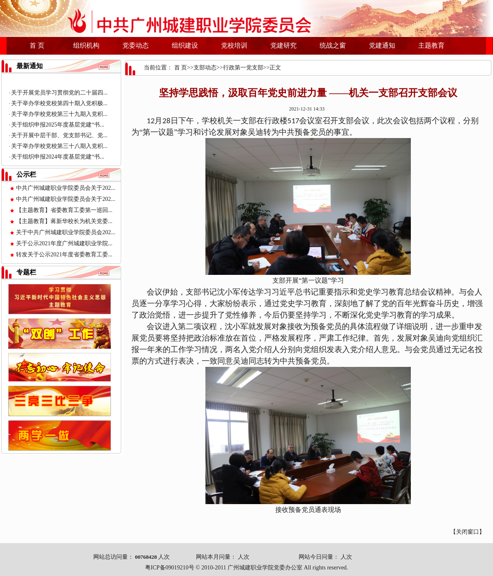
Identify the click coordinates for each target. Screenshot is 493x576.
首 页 (37, 45)
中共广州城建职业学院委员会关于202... (65, 188)
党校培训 (234, 45)
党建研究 (283, 45)
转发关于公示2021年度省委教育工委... (64, 254)
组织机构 (86, 45)
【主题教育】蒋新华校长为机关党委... (64, 221)
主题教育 (431, 45)
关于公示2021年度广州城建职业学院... (64, 243)
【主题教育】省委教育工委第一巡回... (64, 210)
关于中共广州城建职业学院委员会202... (65, 232)
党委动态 (135, 45)
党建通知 (382, 45)
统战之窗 (333, 45)
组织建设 (185, 45)
